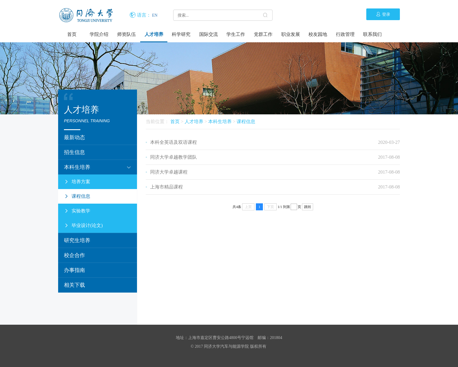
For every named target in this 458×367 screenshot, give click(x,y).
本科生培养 (97, 167)
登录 (383, 14)
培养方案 (77, 181)
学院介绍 (99, 34)
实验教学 (77, 211)
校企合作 (74, 255)
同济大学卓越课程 (169, 171)
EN (155, 15)
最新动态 (74, 137)
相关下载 (74, 285)
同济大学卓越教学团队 (173, 157)
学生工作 (235, 34)
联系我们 (372, 34)
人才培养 (154, 34)
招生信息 (74, 152)
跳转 (307, 207)
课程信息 (77, 196)
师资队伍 (126, 34)
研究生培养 (77, 240)
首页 (72, 34)
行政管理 (345, 34)
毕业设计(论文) (83, 225)
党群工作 (263, 34)
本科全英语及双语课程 (173, 142)
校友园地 (317, 34)
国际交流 (208, 34)
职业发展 (290, 34)
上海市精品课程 (166, 186)
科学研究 (181, 34)
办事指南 (74, 270)
